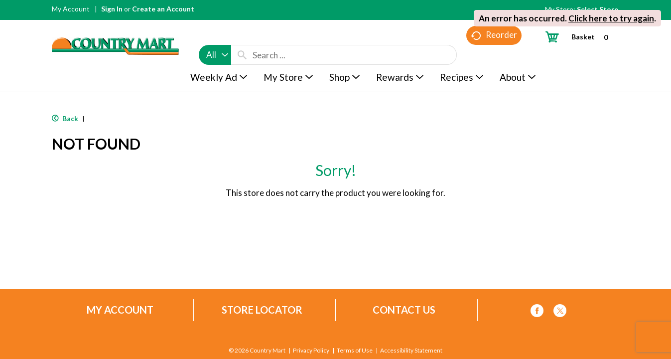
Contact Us (404, 310)
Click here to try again (611, 18)
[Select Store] (598, 9)
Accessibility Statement (411, 350)
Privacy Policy (311, 350)
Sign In (112, 8)
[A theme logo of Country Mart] (115, 27)
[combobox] (215, 36)
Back (65, 118)
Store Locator (262, 310)
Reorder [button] (494, 55)
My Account (71, 8)
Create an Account (163, 8)
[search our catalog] (242, 36)
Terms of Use (355, 350)
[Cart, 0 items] (580, 36)
